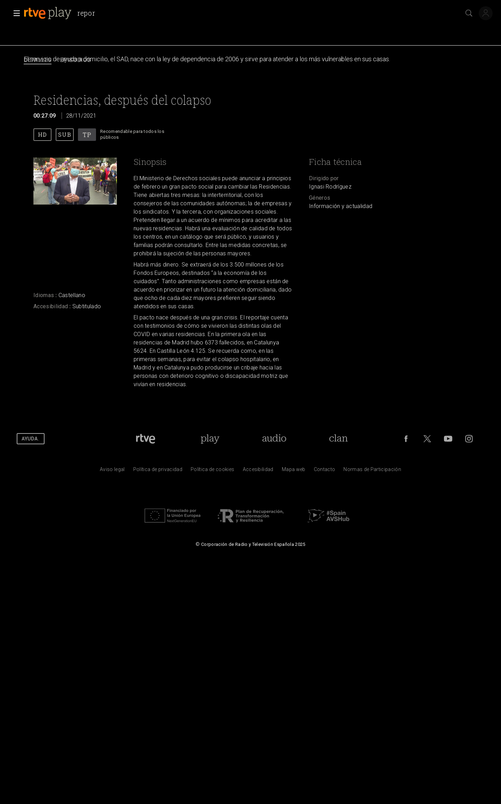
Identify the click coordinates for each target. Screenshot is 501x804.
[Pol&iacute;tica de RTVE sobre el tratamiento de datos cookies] (212, 471)
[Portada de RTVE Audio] (274, 438)
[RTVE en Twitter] (427, 438)
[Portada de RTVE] (146, 438)
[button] (14, 13)
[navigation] (250, 60)
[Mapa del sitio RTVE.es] (293, 471)
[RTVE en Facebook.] (406, 438)
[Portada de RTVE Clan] (338, 438)
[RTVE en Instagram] (469, 438)
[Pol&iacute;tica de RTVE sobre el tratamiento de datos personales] (157, 471)
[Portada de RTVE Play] (210, 438)
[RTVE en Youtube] (448, 438)
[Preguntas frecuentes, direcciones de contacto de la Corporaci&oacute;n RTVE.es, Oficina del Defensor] (324, 471)
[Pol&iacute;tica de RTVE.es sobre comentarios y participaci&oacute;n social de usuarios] (372, 471)
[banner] (62, 13)
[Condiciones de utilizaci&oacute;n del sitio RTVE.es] (112, 471)
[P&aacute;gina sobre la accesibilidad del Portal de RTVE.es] (258, 471)
